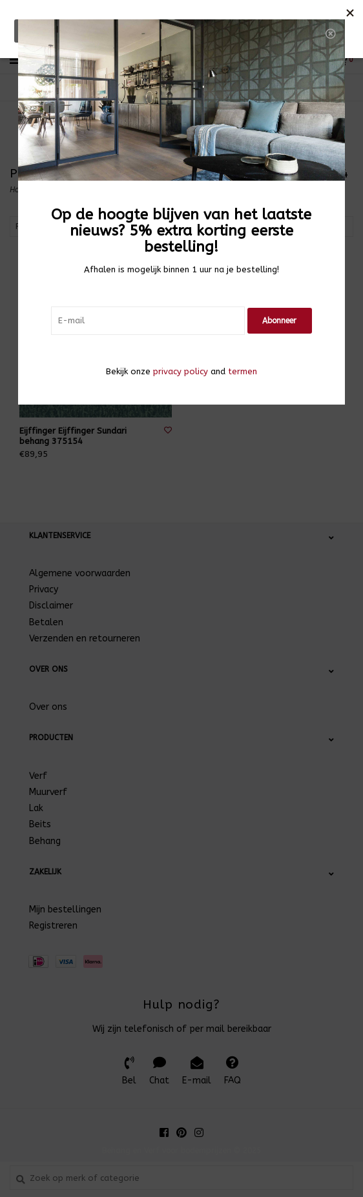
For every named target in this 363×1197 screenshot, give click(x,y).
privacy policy (180, 371)
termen (242, 371)
